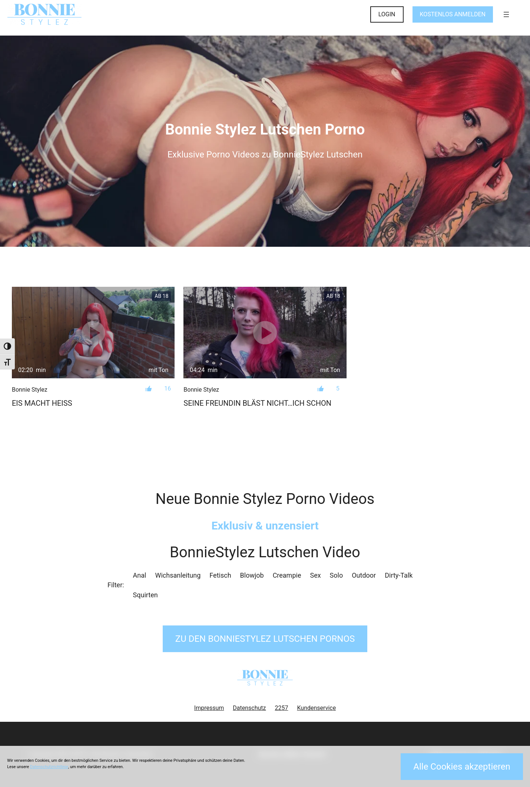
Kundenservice (316, 707)
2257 (281, 707)
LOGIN (386, 14)
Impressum (209, 707)
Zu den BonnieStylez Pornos (265, 639)
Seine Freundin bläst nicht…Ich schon (257, 403)
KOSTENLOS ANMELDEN (453, 14)
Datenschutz (249, 707)
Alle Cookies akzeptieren (461, 766)
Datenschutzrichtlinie (49, 766)
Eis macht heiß (42, 403)
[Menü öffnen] (506, 14)
